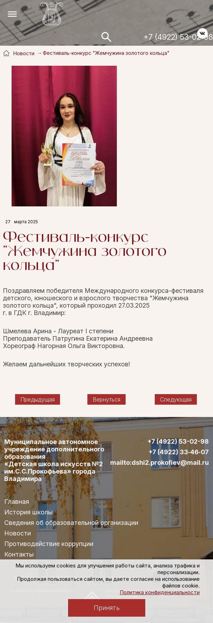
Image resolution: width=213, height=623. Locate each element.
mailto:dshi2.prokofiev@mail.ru (159, 462)
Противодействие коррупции (48, 543)
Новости (17, 533)
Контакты (19, 554)
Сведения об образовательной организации (71, 522)
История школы (28, 512)
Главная (16, 501)
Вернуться (106, 399)
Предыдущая (37, 399)
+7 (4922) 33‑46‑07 (178, 452)
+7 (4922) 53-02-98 (178, 36)
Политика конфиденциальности (160, 592)
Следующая (176, 399)
